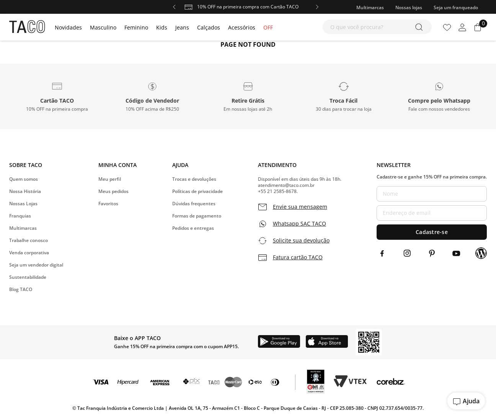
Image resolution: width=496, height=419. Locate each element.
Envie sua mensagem (300, 206)
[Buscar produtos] (420, 27)
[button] (57, 96)
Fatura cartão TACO (298, 257)
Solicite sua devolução (301, 240)
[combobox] (377, 27)
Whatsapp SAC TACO (299, 223)
